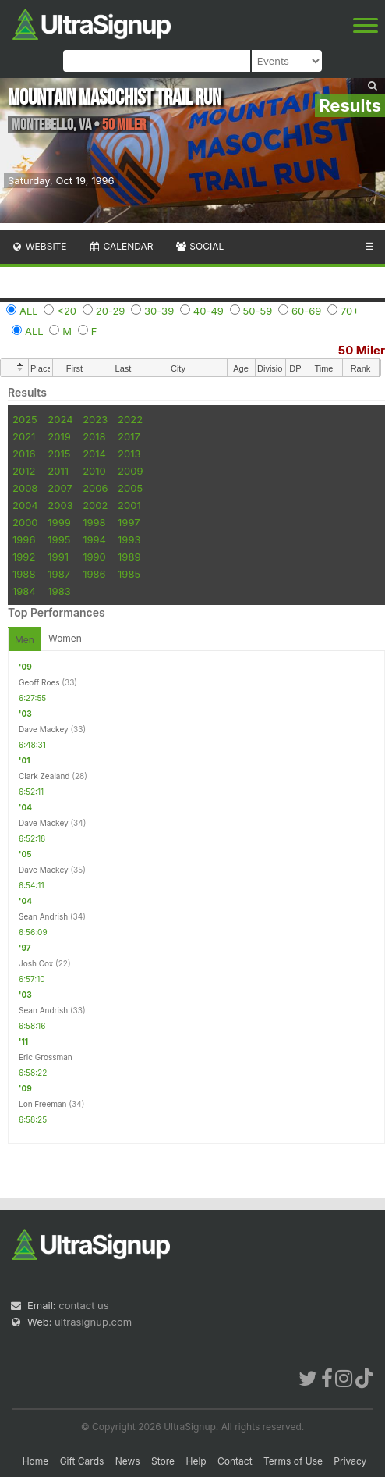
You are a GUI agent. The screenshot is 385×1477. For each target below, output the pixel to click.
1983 (59, 591)
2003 (60, 505)
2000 (25, 522)
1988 (23, 574)
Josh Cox (36, 963)
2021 (23, 436)
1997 (129, 522)
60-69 (306, 310)
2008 (24, 488)
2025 (24, 419)
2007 (60, 488)
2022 (130, 419)
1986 (94, 574)
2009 (130, 470)
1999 (59, 522)
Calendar (121, 246)
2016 (23, 453)
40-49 (208, 310)
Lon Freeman (43, 1104)
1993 (129, 539)
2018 (94, 436)
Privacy (350, 1461)
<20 (66, 310)
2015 (59, 453)
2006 (95, 488)
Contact (235, 1461)
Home (36, 1461)
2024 (60, 419)
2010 (94, 470)
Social (199, 246)
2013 (129, 453)
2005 (130, 488)
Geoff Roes (39, 682)
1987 (59, 574)
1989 (129, 556)
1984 (24, 591)
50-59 (258, 310)
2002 (95, 505)
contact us (83, 1305)
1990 (94, 556)
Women (65, 638)
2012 (23, 470)
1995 (59, 539)
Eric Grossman (45, 1057)
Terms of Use (293, 1461)
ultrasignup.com (93, 1321)
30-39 (159, 310)
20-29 (110, 310)
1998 (94, 522)
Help (195, 1461)
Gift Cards (82, 1461)
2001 (129, 505)
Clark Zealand (44, 776)
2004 (25, 505)
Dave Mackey (44, 729)
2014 (94, 453)
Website (39, 246)
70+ (350, 310)
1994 (94, 539)
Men (24, 640)
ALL (28, 310)
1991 (58, 556)
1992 (23, 556)
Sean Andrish (43, 916)
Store (163, 1461)
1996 (23, 539)
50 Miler (361, 350)
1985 (129, 574)
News (127, 1461)
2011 (58, 470)
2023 (95, 419)
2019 (59, 436)
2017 (129, 436)
